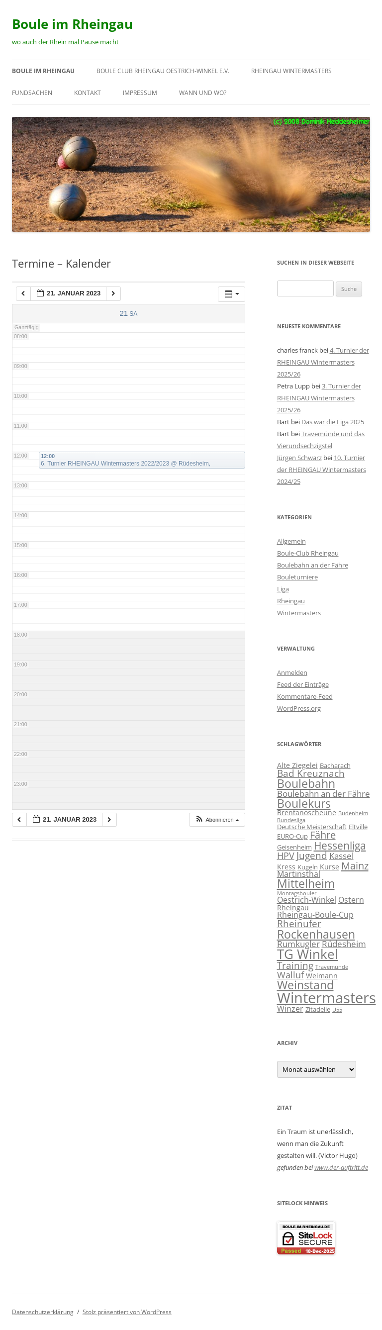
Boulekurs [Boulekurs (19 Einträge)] (304, 803)
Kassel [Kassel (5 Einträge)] (341, 855)
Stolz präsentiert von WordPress (127, 1312)
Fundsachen (32, 93)
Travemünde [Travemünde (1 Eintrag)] (331, 966)
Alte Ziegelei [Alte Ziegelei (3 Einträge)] (297, 765)
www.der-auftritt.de (341, 1167)
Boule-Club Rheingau (308, 553)
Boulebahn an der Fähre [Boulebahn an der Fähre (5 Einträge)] (323, 793)
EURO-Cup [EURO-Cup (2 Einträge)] (292, 836)
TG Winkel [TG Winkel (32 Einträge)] (307, 954)
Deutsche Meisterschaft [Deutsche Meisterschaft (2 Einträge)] (312, 826)
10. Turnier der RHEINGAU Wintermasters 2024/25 (321, 469)
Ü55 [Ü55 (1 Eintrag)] (337, 1009)
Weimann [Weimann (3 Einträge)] (322, 975)
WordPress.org (299, 708)
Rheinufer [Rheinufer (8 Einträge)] (299, 923)
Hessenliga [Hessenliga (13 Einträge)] (340, 845)
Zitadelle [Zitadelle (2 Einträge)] (317, 1009)
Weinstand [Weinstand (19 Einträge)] (305, 985)
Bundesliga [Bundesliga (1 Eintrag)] (291, 820)
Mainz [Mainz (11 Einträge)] (355, 865)
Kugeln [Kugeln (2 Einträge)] (307, 866)
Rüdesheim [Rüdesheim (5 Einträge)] (344, 944)
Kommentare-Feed (305, 696)
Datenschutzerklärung (43, 1312)
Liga (283, 588)
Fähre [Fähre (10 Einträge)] (323, 835)
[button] (217, 820)
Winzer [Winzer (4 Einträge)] (290, 1008)
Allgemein (291, 541)
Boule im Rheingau (72, 24)
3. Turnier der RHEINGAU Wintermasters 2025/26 (319, 397)
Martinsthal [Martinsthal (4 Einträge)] (298, 873)
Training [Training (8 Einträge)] (295, 965)
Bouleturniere (297, 576)
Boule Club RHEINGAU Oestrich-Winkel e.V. (162, 71)
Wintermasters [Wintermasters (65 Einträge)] (326, 998)
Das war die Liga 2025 (332, 421)
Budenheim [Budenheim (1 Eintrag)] (353, 813)
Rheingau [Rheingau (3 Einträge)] (293, 907)
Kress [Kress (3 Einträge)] (286, 866)
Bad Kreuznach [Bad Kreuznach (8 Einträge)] (311, 773)
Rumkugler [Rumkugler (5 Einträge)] (298, 944)
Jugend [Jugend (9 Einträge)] (311, 855)
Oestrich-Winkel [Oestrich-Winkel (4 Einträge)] (306, 899)
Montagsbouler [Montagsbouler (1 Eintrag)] (297, 893)
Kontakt (87, 93)
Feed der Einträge (303, 684)
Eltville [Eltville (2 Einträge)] (358, 826)
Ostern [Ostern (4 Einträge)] (351, 899)
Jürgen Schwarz (299, 457)
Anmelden (292, 672)
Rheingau (291, 600)
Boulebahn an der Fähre (312, 565)
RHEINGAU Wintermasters (291, 71)
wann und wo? (202, 93)
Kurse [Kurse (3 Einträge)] (329, 866)
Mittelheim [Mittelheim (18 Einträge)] (306, 883)
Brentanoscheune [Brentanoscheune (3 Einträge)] (306, 812)
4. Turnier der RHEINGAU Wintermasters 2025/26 (323, 362)
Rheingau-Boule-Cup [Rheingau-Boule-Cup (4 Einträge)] (315, 914)
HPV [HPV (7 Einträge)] (285, 855)
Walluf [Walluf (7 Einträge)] (290, 975)
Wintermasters (299, 612)
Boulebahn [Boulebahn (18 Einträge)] (306, 783)
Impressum (140, 93)
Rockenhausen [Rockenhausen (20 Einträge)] (316, 934)
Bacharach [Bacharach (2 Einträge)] (335, 765)
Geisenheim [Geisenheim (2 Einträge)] (294, 847)
